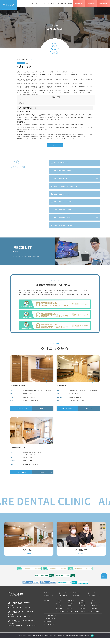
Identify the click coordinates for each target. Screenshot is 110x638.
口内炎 (70, 608)
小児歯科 (71, 603)
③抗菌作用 (21, 103)
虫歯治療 (71, 600)
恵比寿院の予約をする (21, 408)
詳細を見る (43, 408)
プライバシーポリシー (94, 595)
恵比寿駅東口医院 (49, 618)
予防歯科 (82, 608)
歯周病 (58, 603)
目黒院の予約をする (67, 408)
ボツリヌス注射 (84, 611)
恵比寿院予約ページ (90, 3)
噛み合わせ (82, 605)
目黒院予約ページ (79, 3)
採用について (64, 3)
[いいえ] (108, 635)
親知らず (94, 600)
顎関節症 (94, 608)
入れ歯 (58, 605)
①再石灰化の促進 (23, 101)
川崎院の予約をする (21, 472)
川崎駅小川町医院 (49, 624)
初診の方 (59, 600)
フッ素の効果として (22, 99)
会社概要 (70, 3)
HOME (46, 593)
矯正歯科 (82, 600)
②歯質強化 (21, 102)
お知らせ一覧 (56, 3)
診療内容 (46, 600)
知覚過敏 (59, 608)
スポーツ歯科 (60, 611)
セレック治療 (95, 611)
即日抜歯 (82, 603)
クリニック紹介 (34, 3)
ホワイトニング (95, 603)
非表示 (57, 97)
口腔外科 (94, 605)
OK (92, 635)
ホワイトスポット (73, 611)
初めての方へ (42, 3)
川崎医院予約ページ (103, 3)
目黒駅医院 (48, 621)
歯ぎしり (71, 605)
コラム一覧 (49, 3)
